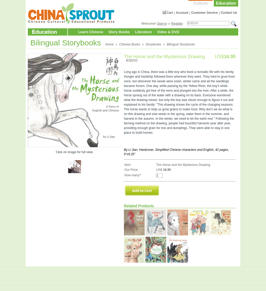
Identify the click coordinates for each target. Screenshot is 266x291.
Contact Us (229, 13)
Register (177, 23)
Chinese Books (129, 44)
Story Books (119, 32)
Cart (170, 13)
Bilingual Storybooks (181, 44)
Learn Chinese (90, 32)
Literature (143, 32)
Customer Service (204, 13)
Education (226, 3)
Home (109, 44)
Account (182, 13)
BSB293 (131, 60)
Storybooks (153, 44)
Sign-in (162, 23)
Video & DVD (168, 32)
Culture (200, 3)
